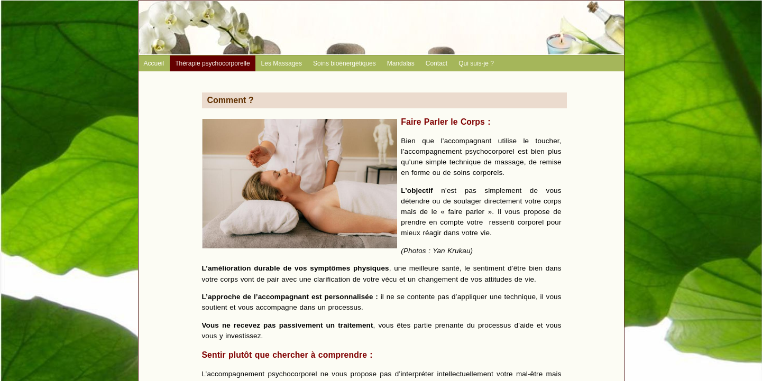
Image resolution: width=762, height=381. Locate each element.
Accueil (154, 63)
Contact (436, 63)
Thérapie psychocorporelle (212, 63)
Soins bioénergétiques (344, 63)
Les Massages (281, 63)
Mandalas (401, 63)
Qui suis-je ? (476, 63)
